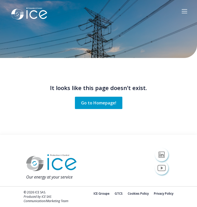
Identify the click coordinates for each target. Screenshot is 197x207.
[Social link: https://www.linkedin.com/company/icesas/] (163, 154)
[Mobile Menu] (184, 11)
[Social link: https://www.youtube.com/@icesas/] (163, 168)
